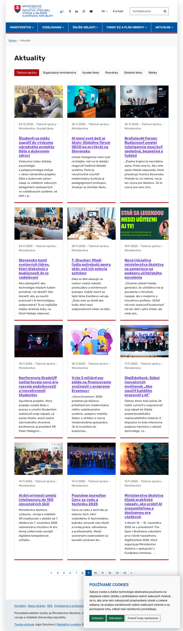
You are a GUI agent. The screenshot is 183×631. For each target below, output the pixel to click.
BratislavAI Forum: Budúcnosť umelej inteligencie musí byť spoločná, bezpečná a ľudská (144, 147)
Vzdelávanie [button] (51, 29)
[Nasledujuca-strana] (131, 573)
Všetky (152, 72)
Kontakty (20, 606)
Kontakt (118, 12)
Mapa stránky (37, 606)
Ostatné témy (133, 72)
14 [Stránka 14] (124, 573)
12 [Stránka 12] (109, 573)
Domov (13, 40)
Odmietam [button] (115, 618)
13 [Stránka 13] (117, 573)
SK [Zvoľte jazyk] (103, 12)
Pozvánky (111, 72)
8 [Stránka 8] (82, 573)
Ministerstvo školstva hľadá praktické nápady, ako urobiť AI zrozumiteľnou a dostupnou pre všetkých (144, 506)
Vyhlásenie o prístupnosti (71, 606)
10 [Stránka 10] (95, 573)
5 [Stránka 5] (64, 573)
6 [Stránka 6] (70, 573)
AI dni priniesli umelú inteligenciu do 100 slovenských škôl (37, 499)
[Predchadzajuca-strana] (51, 573)
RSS (50, 606)
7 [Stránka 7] (76, 573)
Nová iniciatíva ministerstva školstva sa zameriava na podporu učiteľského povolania (144, 268)
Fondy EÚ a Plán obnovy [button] (125, 29)
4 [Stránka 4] (58, 573)
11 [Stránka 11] (102, 573)
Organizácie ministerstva (59, 72)
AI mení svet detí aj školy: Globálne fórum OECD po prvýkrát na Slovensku (91, 144)
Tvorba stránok (24, 624)
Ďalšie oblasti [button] (84, 29)
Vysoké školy (90, 72)
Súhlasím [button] (97, 618)
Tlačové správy (27, 72)
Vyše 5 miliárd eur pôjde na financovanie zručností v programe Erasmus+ (91, 384)
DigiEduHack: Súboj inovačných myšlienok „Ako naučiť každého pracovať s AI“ (142, 386)
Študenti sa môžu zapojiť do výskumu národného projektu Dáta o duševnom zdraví (36, 147)
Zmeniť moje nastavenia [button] (142, 618)
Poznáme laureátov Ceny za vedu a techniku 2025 (89, 499)
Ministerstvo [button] (20, 29)
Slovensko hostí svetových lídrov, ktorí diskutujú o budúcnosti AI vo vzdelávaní (34, 268)
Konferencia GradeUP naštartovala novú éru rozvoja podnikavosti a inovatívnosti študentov (38, 386)
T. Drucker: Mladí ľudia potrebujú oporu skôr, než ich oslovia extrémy (91, 266)
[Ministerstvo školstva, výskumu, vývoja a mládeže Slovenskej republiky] (34, 12)
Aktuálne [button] (162, 29)
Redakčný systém (69, 624)
